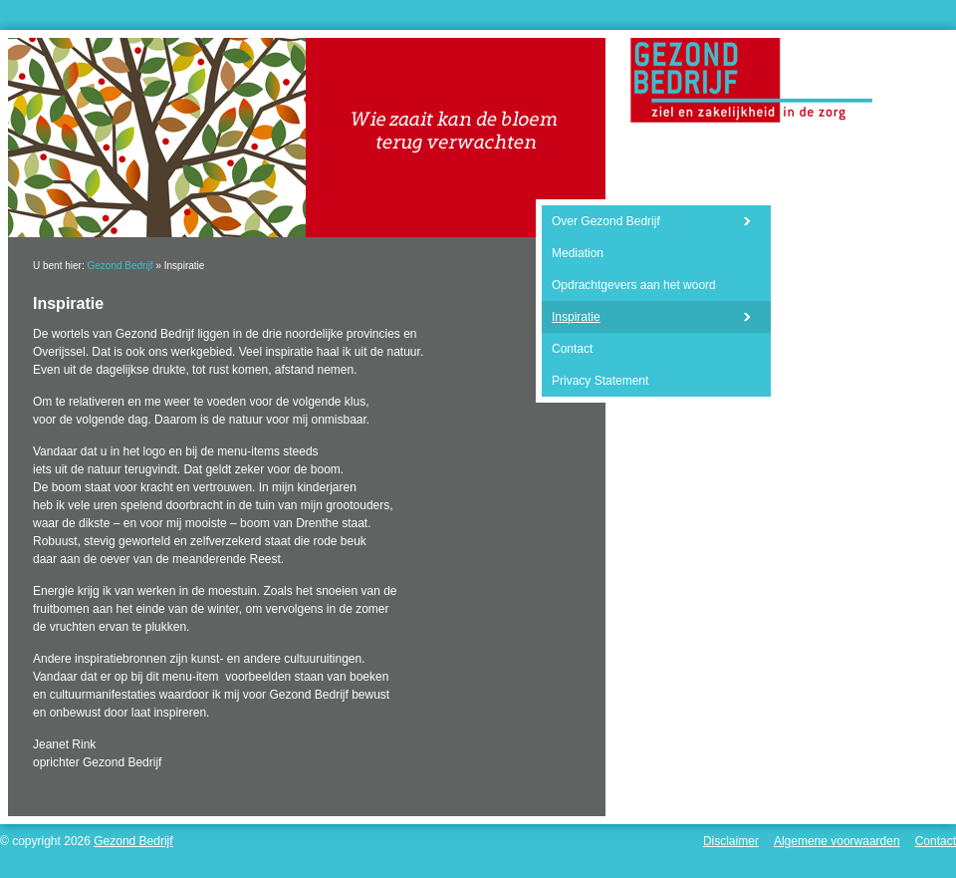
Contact (572, 349)
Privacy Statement (600, 381)
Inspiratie (576, 317)
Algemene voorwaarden (837, 841)
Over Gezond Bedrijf (606, 221)
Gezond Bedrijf (119, 265)
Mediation (577, 253)
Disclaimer (731, 841)
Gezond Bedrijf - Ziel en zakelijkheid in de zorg (751, 80)
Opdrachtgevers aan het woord (634, 285)
